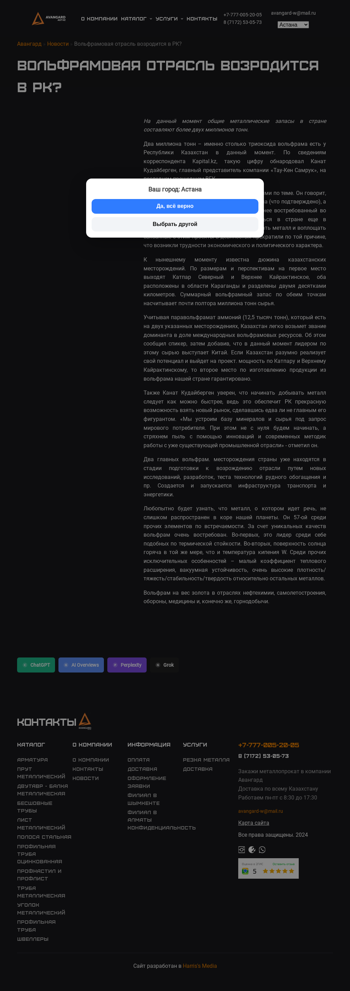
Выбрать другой (175, 224)
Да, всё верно (175, 206)
